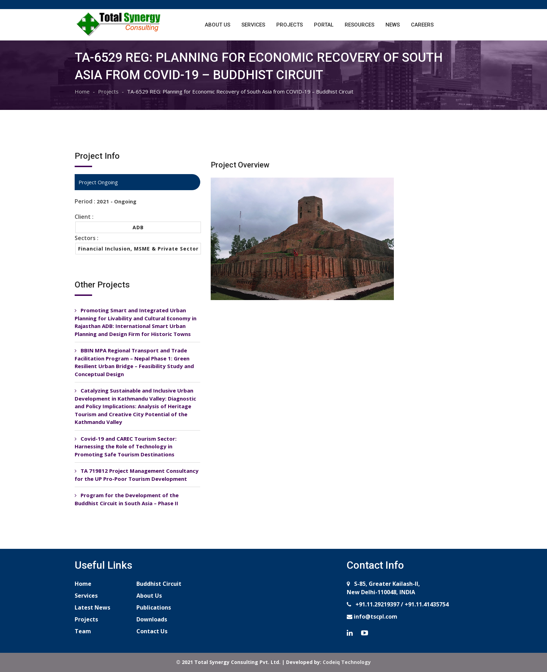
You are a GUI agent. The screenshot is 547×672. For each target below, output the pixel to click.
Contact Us (151, 631)
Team (83, 631)
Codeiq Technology (347, 662)
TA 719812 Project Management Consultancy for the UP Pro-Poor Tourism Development (136, 474)
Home (82, 91)
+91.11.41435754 (427, 604)
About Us (217, 25)
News (392, 25)
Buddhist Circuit (158, 584)
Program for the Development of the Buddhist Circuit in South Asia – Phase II (127, 499)
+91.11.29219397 (376, 604)
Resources (359, 25)
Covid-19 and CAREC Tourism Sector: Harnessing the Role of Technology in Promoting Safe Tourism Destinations (126, 446)
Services (253, 25)
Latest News (92, 607)
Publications (153, 607)
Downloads (151, 619)
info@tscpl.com (374, 616)
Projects (289, 25)
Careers (422, 25)
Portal (324, 25)
